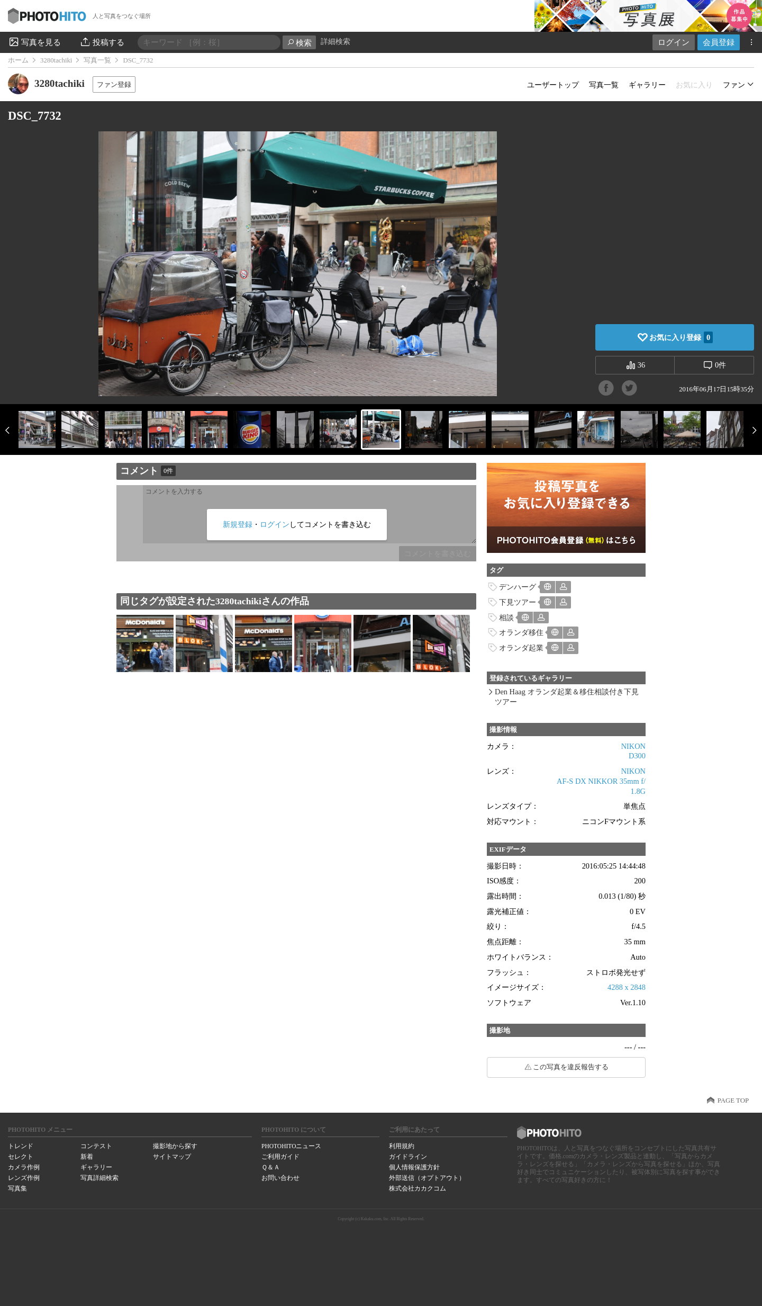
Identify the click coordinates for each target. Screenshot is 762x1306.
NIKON (633, 746)
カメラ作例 (24, 1167)
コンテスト (96, 1146)
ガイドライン (408, 1156)
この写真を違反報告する (571, 1067)
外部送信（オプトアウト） (427, 1178)
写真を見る (34, 42)
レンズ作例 (24, 1178)
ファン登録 (114, 84)
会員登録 (718, 42)
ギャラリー (647, 84)
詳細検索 (335, 42)
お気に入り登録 (681, 337)
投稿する (101, 42)
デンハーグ (517, 587)
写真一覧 (97, 60)
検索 (299, 42)
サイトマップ (172, 1156)
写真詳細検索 (99, 1178)
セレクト (20, 1156)
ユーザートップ (553, 84)
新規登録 (237, 524)
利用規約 (401, 1146)
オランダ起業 (521, 647)
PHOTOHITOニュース (291, 1146)
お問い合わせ (280, 1178)
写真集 (17, 1188)
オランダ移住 (521, 632)
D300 (637, 756)
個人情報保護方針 (414, 1167)
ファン (734, 84)
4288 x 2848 (626, 987)
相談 (506, 617)
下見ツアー (517, 602)
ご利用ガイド (280, 1156)
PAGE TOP (733, 1100)
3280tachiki (56, 60)
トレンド (20, 1146)
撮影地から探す (175, 1146)
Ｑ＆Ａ (270, 1167)
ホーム (18, 60)
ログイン (674, 42)
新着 (86, 1156)
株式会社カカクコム (417, 1188)
